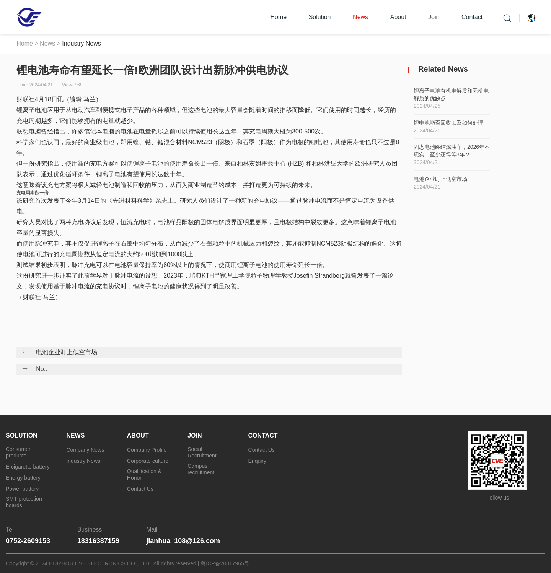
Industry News (81, 43)
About (398, 17)
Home (278, 17)
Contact (472, 17)
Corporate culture (147, 461)
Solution (320, 17)
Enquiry (257, 461)
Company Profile (147, 450)
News (360, 17)
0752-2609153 (28, 541)
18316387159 (98, 541)
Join (433, 17)
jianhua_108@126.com (183, 541)
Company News (85, 450)
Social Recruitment (201, 452)
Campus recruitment (200, 469)
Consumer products (18, 452)
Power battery (22, 489)
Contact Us (140, 489)
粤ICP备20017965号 (225, 563)
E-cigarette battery (27, 467)
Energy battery (23, 478)
